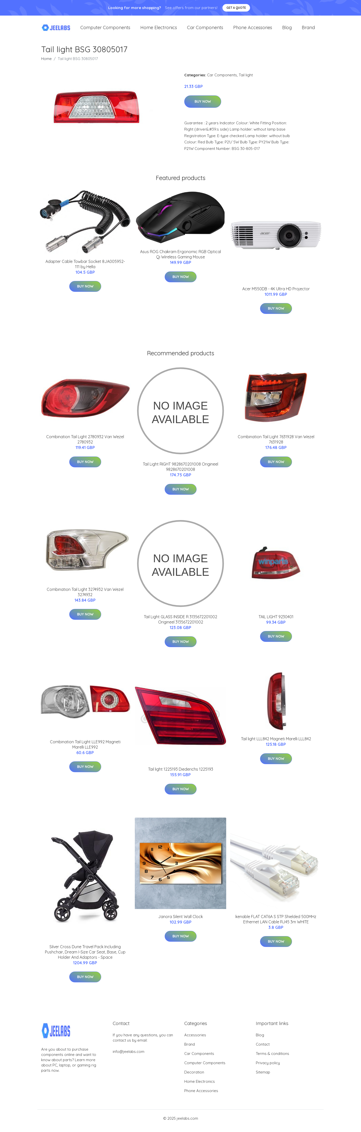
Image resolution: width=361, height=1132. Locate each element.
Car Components (205, 30)
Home (46, 63)
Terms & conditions (272, 1058)
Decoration (194, 1077)
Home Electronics (158, 30)
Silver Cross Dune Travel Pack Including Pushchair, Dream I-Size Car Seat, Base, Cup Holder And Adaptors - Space (85, 957)
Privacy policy (268, 1067)
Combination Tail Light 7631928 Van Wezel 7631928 (276, 444)
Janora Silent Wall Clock (180, 921)
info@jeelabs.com (128, 1056)
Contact (263, 1049)
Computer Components (105, 30)
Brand (308, 30)
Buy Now (203, 106)
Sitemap (263, 1077)
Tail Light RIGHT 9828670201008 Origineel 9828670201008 (180, 472)
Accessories (195, 1040)
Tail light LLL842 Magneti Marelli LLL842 (276, 743)
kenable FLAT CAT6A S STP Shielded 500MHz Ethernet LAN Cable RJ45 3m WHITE (275, 924)
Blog (287, 30)
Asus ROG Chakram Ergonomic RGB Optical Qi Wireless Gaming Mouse (180, 259)
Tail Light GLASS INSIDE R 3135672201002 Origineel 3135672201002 (180, 624)
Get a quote (236, 8)
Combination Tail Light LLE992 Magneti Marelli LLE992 (85, 749)
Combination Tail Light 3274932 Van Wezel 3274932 (85, 597)
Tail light (246, 80)
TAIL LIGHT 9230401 (276, 621)
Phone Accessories (252, 30)
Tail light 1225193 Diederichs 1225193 (180, 774)
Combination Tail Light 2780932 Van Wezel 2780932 (85, 444)
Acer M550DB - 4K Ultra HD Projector (276, 293)
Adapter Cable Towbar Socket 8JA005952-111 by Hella (85, 269)
